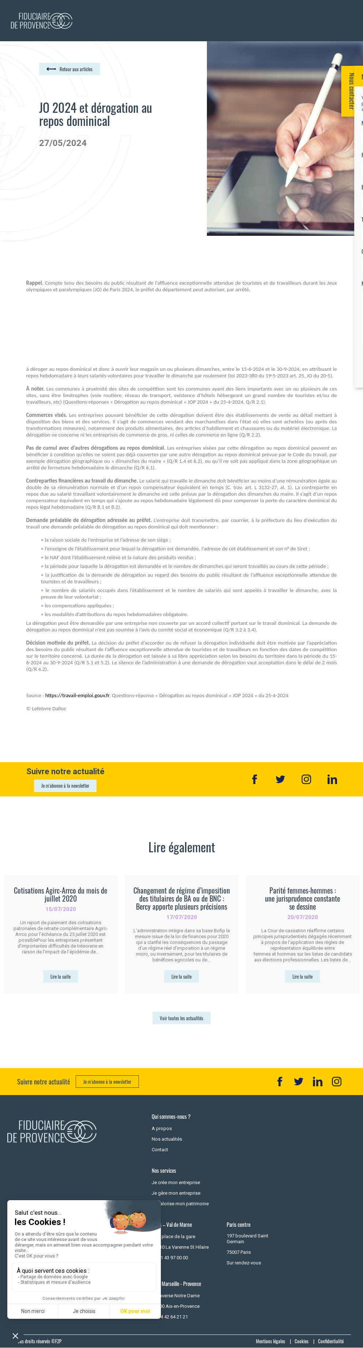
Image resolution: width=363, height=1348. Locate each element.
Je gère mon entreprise (176, 1193)
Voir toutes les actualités (181, 1018)
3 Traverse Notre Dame (176, 1295)
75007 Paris (239, 1252)
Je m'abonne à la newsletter (65, 785)
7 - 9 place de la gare (173, 1236)
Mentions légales (270, 1341)
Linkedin (332, 779)
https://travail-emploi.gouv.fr (77, 695)
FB (279, 1081)
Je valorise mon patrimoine (180, 1203)
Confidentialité (331, 1341)
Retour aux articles (76, 69)
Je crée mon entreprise (176, 1182)
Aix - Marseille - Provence (176, 1283)
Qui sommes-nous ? (171, 1116)
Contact (160, 1149)
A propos (162, 1128)
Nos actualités (167, 1139)
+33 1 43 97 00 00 (170, 1257)
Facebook (254, 779)
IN (336, 1081)
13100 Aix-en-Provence (176, 1306)
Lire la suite (60, 976)
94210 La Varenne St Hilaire (180, 1247)
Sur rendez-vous (244, 1263)
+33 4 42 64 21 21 (170, 1317)
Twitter (280, 779)
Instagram (306, 779)
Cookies (302, 1341)
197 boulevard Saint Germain (247, 1238)
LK (317, 1081)
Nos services (164, 1170)
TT (298, 1081)
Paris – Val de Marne (172, 1224)
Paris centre (238, 1224)
